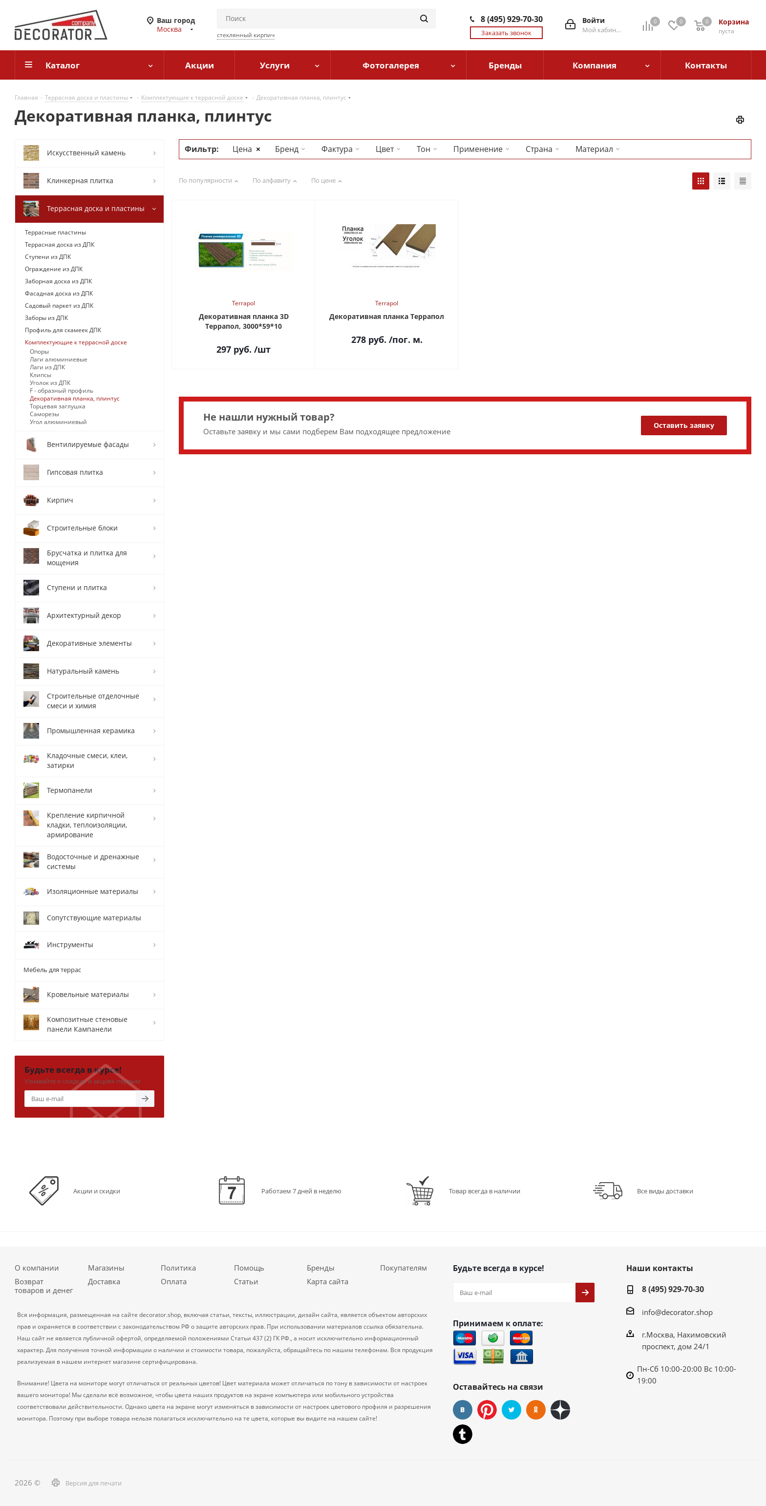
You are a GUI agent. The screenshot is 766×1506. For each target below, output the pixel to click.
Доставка (104, 1281)
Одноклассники (536, 1410)
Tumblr (462, 1434)
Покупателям (403, 1268)
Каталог (62, 65)
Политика (178, 1268)
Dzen (560, 1410)
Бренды (505, 65)
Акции (199, 65)
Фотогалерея (390, 65)
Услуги (275, 65)
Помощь (249, 1268)
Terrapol (243, 303)
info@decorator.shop (677, 1312)
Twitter (511, 1410)
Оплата (174, 1281)
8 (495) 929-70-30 (512, 19)
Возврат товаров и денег (44, 1285)
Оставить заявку (684, 425)
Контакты (706, 65)
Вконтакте (462, 1410)
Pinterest (487, 1410)
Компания (595, 65)
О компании (37, 1268)
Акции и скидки (96, 1191)
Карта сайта (327, 1281)
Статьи (246, 1281)
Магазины (106, 1268)
